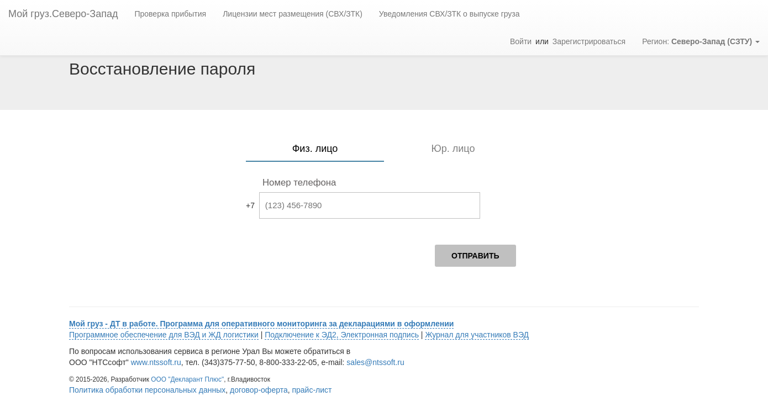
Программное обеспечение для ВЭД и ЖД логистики (164, 334)
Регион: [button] (701, 41)
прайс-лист (312, 389)
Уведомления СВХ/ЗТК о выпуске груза (449, 13)
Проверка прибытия (170, 13)
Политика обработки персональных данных (147, 389)
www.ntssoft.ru (156, 362)
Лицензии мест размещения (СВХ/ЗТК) (292, 13)
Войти (521, 41)
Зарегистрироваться (589, 41)
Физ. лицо (315, 148)
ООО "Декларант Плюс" (187, 379)
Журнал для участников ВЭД (477, 334)
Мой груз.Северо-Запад (63, 13)
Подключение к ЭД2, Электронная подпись (342, 334)
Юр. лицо (453, 148)
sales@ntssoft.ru (375, 362)
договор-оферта (259, 389)
